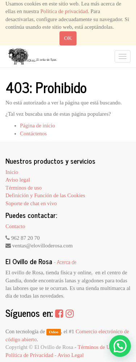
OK (68, 38)
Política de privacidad (64, 11)
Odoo (53, 332)
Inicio (11, 172)
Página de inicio (37, 125)
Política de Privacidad (29, 355)
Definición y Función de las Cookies (45, 195)
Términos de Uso (96, 347)
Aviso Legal (70, 355)
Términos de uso (23, 188)
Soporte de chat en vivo (31, 203)
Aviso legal (17, 180)
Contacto (15, 226)
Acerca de (67, 262)
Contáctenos (33, 133)
